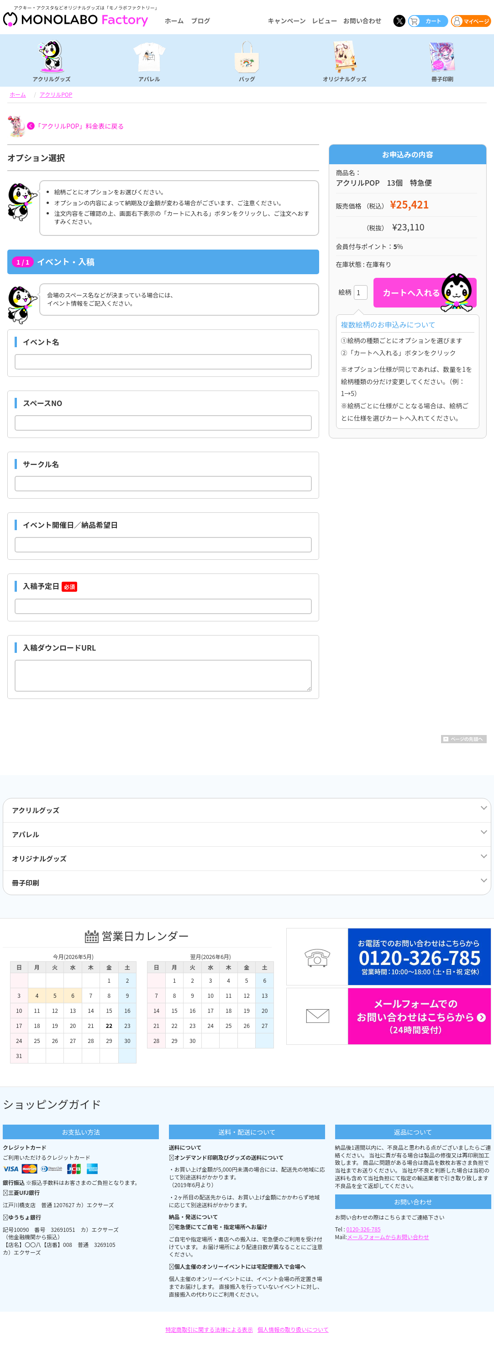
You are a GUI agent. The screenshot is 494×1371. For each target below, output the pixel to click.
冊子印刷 (442, 78)
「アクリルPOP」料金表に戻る (79, 125)
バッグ (247, 78)
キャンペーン (286, 20)
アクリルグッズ (51, 78)
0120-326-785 (364, 1229)
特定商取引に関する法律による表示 (209, 1329)
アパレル (149, 78)
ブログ (200, 20)
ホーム (174, 20)
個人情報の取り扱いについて (293, 1329)
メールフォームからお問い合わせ (388, 1237)
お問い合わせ (362, 20)
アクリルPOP (56, 94)
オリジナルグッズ (345, 78)
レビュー (324, 20)
